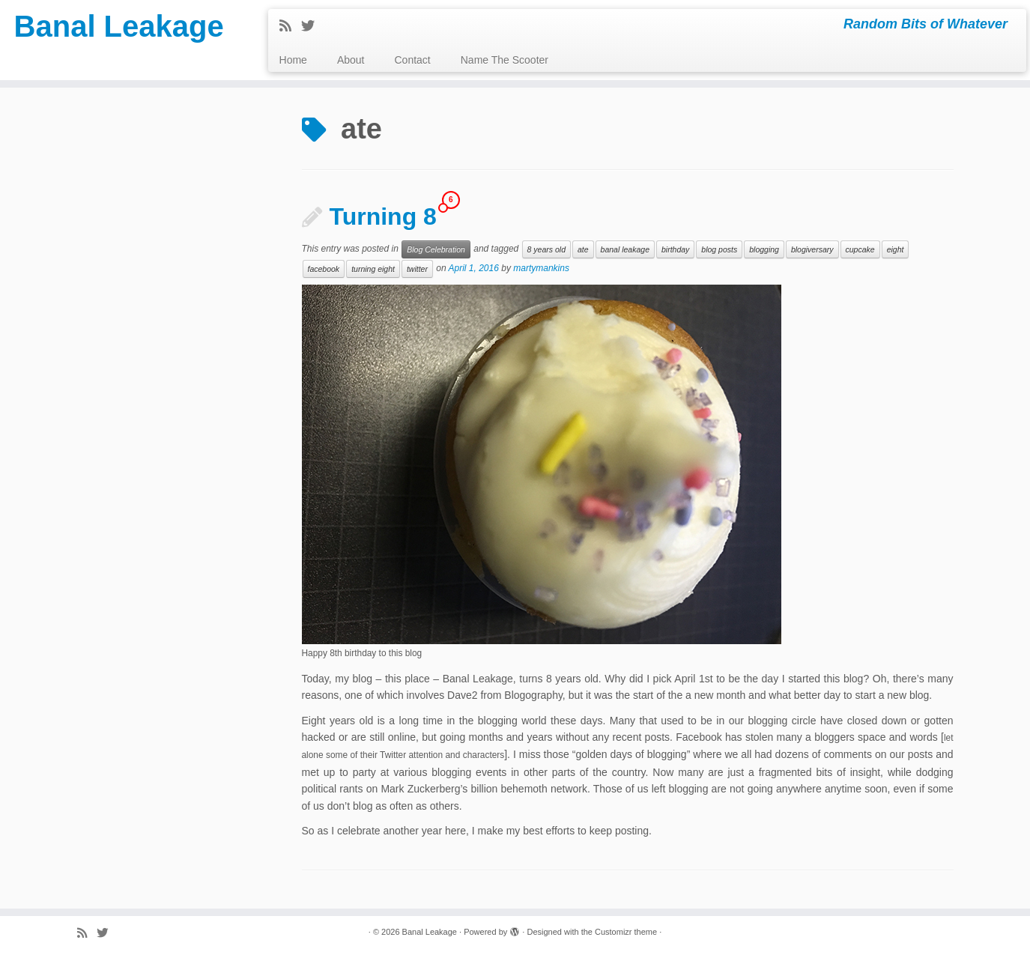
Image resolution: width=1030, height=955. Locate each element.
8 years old (546, 249)
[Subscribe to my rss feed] (290, 26)
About (351, 60)
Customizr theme (626, 931)
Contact (413, 60)
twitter (417, 268)
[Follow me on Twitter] (312, 26)
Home (293, 60)
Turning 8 (383, 216)
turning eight (373, 268)
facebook (324, 268)
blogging (764, 249)
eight (895, 249)
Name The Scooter (504, 60)
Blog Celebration (436, 249)
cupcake (860, 249)
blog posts (719, 249)
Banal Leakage (119, 26)
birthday (675, 249)
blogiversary (812, 249)
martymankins (541, 269)
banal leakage (625, 249)
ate (583, 249)
